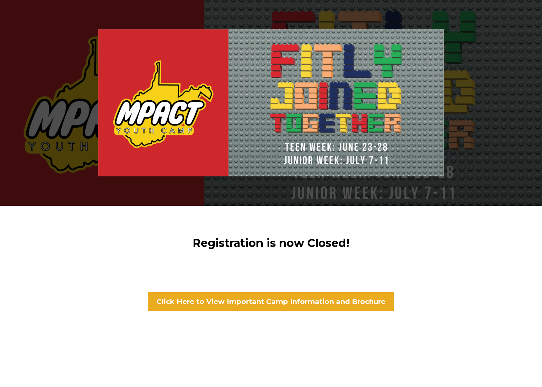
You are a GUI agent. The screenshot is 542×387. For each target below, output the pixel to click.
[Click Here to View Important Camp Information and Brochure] (271, 301)
